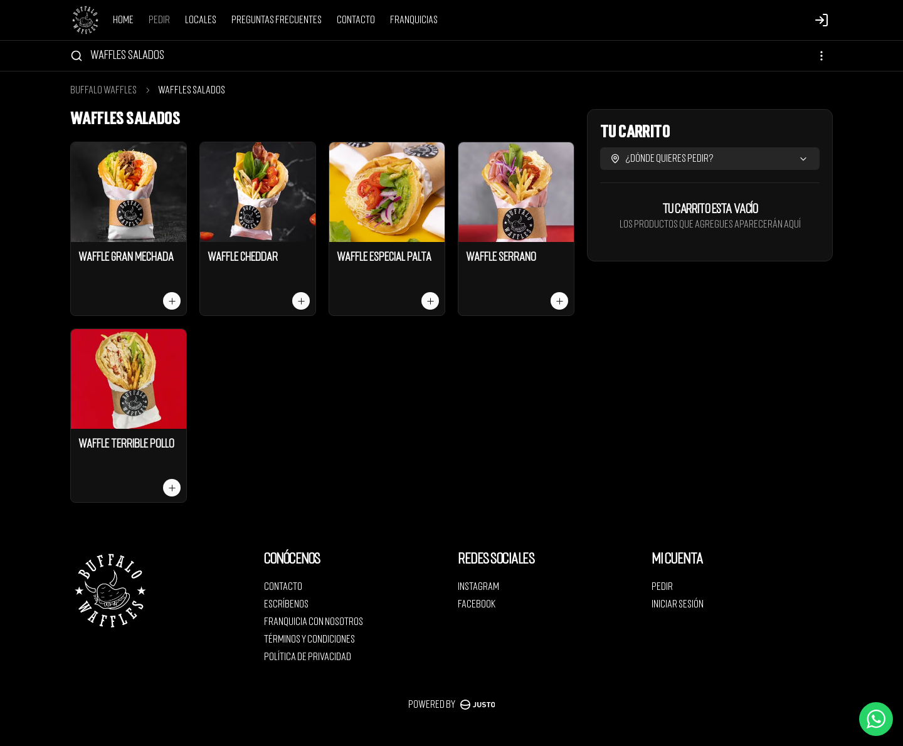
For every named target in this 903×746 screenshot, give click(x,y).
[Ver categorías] (821, 56)
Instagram (478, 586)
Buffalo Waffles (103, 90)
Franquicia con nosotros (313, 621)
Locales (200, 20)
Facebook (477, 604)
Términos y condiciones (309, 639)
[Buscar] (76, 56)
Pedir (159, 20)
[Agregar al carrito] (172, 301)
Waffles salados (127, 55)
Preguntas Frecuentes (276, 20)
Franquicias (414, 20)
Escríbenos (286, 604)
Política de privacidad (307, 657)
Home (123, 20)
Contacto (356, 20)
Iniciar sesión (678, 604)
